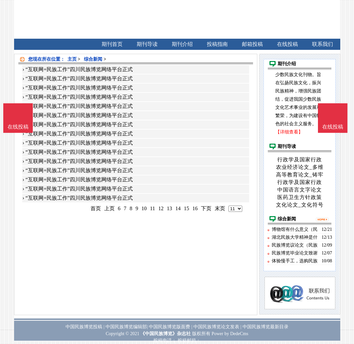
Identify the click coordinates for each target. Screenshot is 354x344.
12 (161, 208)
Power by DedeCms (229, 333)
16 (195, 208)
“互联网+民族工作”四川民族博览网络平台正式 (79, 69)
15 (186, 208)
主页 (72, 59)
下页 (206, 208)
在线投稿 (332, 127)
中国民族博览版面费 (169, 326)
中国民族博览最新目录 (265, 326)
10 (144, 208)
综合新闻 (93, 59)
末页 (220, 208)
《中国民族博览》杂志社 (165, 333)
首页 (95, 208)
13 (169, 208)
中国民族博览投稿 (84, 326)
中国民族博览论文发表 (216, 326)
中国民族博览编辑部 (126, 326)
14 (178, 208)
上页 (109, 208)
